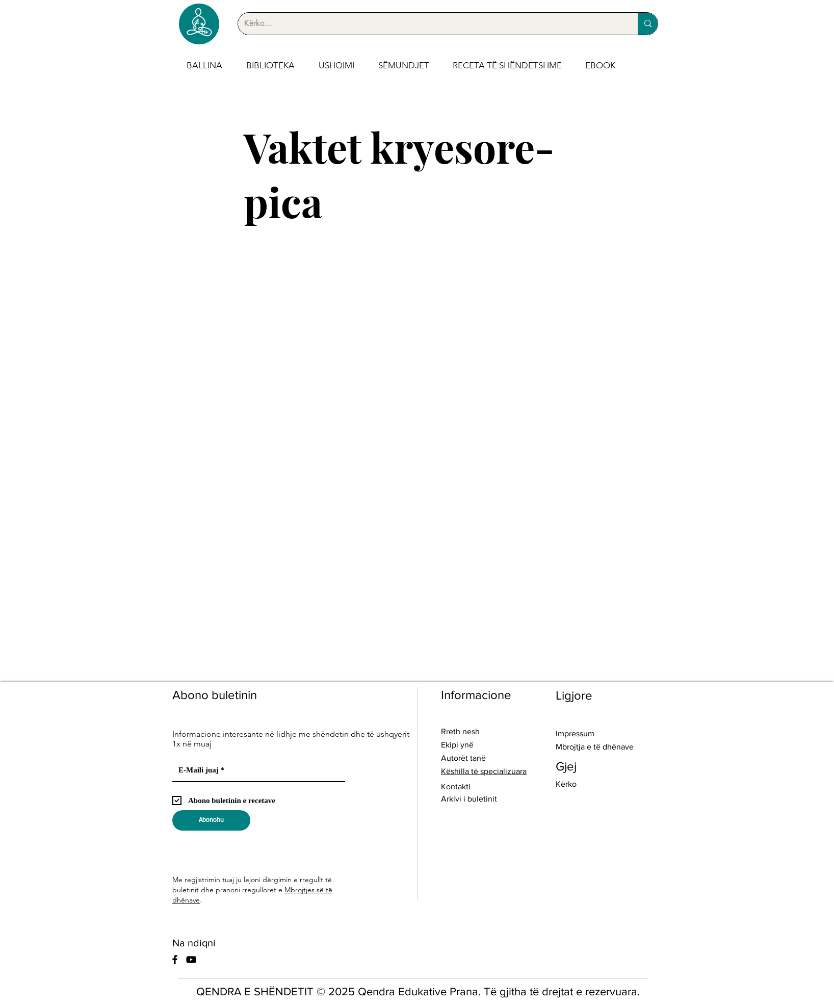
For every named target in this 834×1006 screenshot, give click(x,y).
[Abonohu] (211, 820)
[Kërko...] (430, 24)
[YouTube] (191, 959)
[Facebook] (175, 959)
